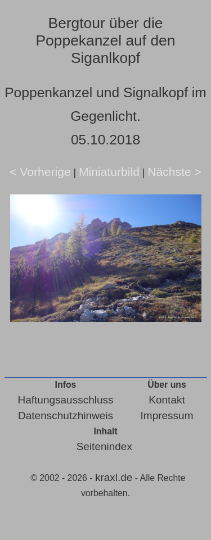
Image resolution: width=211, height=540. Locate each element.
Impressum (167, 415)
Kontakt (167, 400)
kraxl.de (114, 477)
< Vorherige (40, 171)
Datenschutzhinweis (65, 415)
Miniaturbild (109, 171)
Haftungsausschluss (66, 400)
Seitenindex (104, 446)
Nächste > (174, 171)
